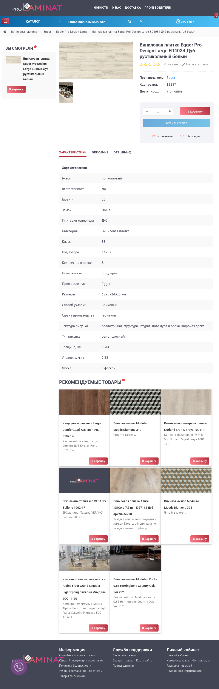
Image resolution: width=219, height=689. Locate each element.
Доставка (133, 7)
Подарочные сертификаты (184, 671)
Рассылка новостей (179, 665)
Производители (158, 7)
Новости (101, 7)
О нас (116, 7)
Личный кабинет (178, 655)
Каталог (31, 21)
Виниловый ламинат (25, 32)
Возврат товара (123, 660)
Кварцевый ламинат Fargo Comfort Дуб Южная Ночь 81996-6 (82, 430)
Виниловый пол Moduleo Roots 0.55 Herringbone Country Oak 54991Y (135, 586)
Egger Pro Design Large (71, 32)
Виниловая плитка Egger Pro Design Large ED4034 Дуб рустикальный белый (143, 32)
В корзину (16, 89)
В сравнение (162, 136)
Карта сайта (144, 660)
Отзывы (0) (122, 152)
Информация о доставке (86, 660)
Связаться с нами (124, 655)
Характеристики (72, 152)
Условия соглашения (72, 671)
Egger (47, 32)
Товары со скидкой (72, 676)
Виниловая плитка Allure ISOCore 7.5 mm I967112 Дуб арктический (133, 507)
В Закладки (190, 136)
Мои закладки (201, 660)
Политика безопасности (75, 665)
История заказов (178, 660)
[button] (142, 21)
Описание (100, 152)
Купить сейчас (176, 123)
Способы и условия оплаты (77, 655)
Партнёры (95, 671)
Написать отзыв (195, 64)
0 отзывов (171, 64)
